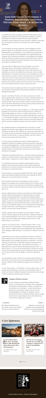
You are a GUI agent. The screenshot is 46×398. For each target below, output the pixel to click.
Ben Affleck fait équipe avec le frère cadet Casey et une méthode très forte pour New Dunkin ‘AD (12, 306)
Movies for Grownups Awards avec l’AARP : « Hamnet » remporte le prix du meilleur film (34, 343)
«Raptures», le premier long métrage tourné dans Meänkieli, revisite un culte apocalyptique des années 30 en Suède (34, 307)
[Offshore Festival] (8, 6)
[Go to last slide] (4, 342)
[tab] (20, 361)
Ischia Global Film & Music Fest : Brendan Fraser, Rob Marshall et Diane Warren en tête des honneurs (11, 343)
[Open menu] (41, 6)
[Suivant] (42, 342)
